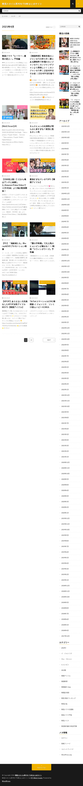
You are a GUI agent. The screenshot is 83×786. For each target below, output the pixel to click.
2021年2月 (65, 451)
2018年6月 (65, 619)
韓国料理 (50, 37)
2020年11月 (65, 468)
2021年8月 (65, 417)
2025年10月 (65, 137)
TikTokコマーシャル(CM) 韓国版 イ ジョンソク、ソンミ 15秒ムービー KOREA (42, 304)
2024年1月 (65, 255)
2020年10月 (65, 473)
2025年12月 (65, 126)
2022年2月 (65, 384)
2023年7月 (65, 289)
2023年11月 (65, 266)
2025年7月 (65, 154)
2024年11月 (65, 199)
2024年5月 (65, 233)
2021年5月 (65, 434)
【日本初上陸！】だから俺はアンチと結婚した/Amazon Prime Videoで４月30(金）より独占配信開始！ (14, 185)
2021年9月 (65, 412)
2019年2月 (65, 574)
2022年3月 (65, 378)
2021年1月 (65, 457)
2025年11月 (65, 132)
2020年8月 (65, 485)
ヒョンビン (49, 224)
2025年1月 (65, 188)
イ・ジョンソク (48, 282)
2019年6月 (65, 552)
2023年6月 (65, 294)
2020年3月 (65, 501)
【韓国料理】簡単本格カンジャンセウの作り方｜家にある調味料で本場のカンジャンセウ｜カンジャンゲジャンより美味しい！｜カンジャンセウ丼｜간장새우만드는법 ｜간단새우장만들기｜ (42, 66)
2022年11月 (65, 333)
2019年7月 (65, 546)
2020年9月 (65, 479)
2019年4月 (65, 563)
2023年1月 (65, 322)
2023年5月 (65, 300)
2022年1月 (65, 389)
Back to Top (42, 768)
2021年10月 (65, 406)
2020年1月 (65, 513)
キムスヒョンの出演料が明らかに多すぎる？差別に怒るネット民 (42, 129)
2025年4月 (65, 171)
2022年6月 (65, 361)
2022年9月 (65, 345)
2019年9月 (65, 535)
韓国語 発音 (65, 692)
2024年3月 (65, 244)
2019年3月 (65, 569)
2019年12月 (65, 518)
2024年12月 (65, 193)
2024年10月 (65, 205)
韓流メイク (65, 720)
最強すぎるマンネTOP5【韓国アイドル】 (42, 180)
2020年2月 (65, 507)
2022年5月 (65, 367)
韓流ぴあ (64, 704)
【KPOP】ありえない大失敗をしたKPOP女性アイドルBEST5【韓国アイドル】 (15, 304)
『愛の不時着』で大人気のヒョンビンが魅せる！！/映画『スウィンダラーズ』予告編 (42, 247)
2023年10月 (65, 272)
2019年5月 (65, 557)
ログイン (64, 738)
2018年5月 (65, 625)
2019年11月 (65, 524)
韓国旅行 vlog (66, 687)
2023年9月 (65, 277)
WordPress (6, 781)
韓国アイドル (49, 160)
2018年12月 (65, 585)
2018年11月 (65, 591)
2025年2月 (65, 182)
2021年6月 (65, 429)
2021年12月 (65, 395)
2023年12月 (65, 261)
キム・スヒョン (48, 107)
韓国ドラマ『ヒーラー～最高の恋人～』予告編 (14, 57)
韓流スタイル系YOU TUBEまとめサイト (28, 775)
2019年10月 (65, 529)
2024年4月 (65, 238)
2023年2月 (65, 317)
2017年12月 (65, 636)
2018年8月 (65, 608)
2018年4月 (65, 630)
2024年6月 (65, 227)
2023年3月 (65, 311)
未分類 (23, 107)
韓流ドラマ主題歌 (67, 709)
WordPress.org (66, 755)
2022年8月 (65, 350)
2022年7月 (65, 356)
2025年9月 (65, 143)
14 (31, 340)
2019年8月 (65, 541)
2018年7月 (65, 613)
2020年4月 (65, 496)
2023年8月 (65, 283)
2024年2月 (65, 249)
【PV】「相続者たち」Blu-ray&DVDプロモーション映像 (14, 246)
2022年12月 (65, 328)
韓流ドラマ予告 (20, 37)
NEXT (49, 340)
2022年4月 (65, 373)
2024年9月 (65, 210)
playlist (63, 648)
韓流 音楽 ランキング (68, 698)
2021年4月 (65, 440)
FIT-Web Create (36, 778)
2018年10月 (65, 597)
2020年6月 (65, 490)
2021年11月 (65, 401)
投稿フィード (65, 743)
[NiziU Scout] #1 (9, 126)
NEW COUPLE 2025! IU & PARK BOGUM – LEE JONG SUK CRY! (75, 43)
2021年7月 (65, 423)
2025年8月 (65, 149)
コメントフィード (67, 749)
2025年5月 (65, 165)
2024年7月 (65, 221)
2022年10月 (65, 339)
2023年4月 (65, 305)
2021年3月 (65, 445)
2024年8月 (65, 216)
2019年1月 (65, 580)
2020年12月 (65, 462)
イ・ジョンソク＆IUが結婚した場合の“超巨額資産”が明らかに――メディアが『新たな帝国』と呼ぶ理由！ (75, 72)
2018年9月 (65, 602)
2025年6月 (65, 160)
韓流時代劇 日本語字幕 (69, 726)
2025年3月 (65, 177)
